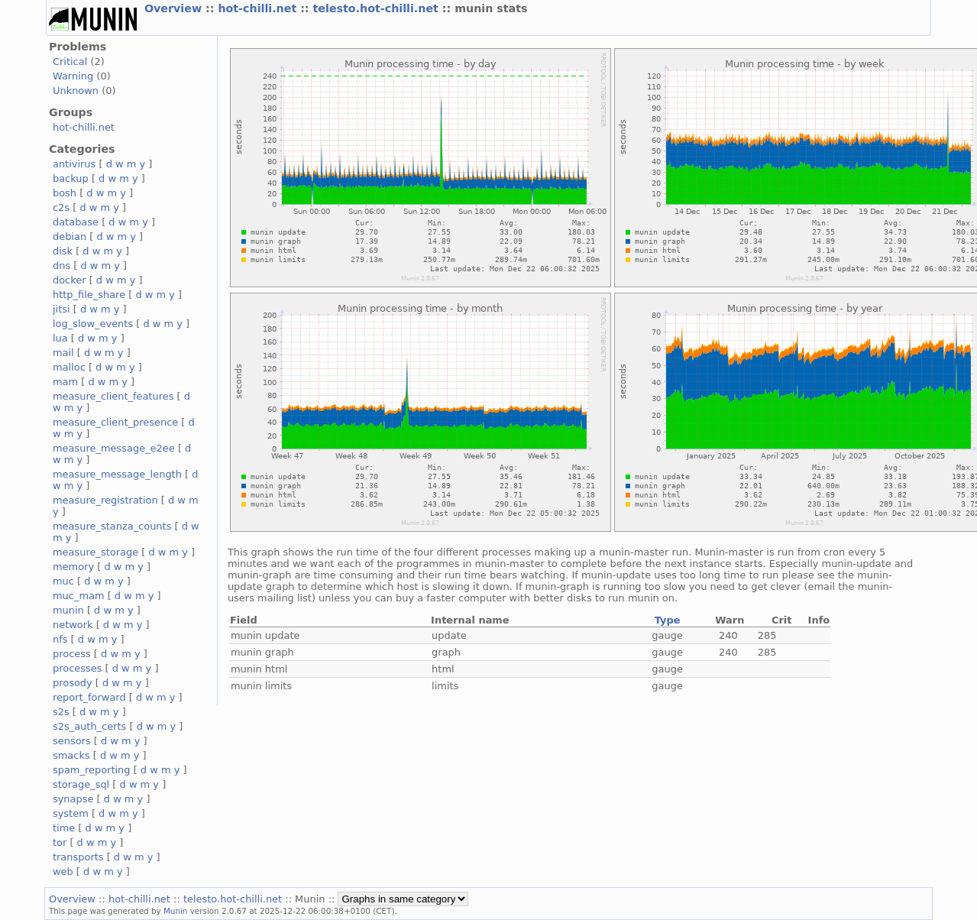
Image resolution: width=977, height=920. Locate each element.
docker (69, 280)
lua (60, 338)
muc (63, 581)
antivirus (74, 164)
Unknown (76, 90)
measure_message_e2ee (114, 448)
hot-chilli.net (259, 8)
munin (68, 610)
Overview (174, 8)
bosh (64, 193)
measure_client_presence (115, 422)
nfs (60, 639)
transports (78, 857)
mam (65, 381)
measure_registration (105, 500)
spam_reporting (92, 770)
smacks (71, 755)
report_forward (89, 697)
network (73, 624)
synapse (73, 799)
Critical (70, 61)
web (63, 871)
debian (69, 236)
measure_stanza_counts (112, 526)
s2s (61, 712)
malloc (69, 367)
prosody (72, 682)
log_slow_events (93, 323)
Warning (73, 76)
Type (668, 620)
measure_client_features (113, 396)
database (76, 222)
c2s (61, 207)
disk (63, 251)
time (64, 828)
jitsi (61, 309)
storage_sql (81, 784)
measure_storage (95, 552)
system (71, 813)
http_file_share (89, 294)
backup (71, 178)
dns (61, 265)
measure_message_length (117, 474)
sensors (72, 741)
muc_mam (79, 595)
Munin (175, 910)
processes (77, 668)
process (72, 653)
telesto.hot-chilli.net (377, 8)
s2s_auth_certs (89, 726)
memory (73, 566)
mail (63, 352)
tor (59, 842)
